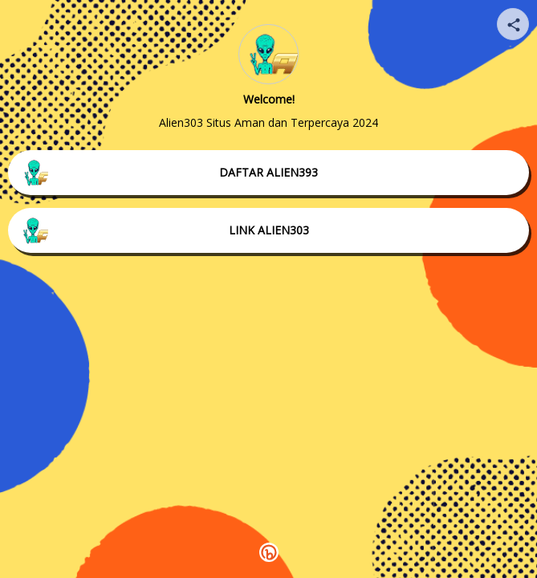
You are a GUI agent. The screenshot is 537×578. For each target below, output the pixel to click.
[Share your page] (513, 24)
